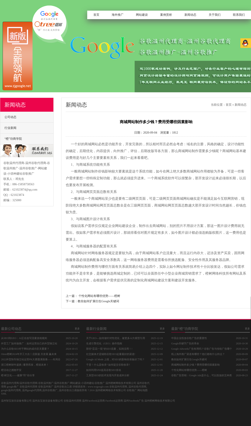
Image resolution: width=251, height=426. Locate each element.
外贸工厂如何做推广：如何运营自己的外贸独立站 (29, 343)
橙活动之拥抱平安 (11, 370)
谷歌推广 (132, 390)
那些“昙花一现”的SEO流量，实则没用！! (109, 348)
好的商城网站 (88, 144)
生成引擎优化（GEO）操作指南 (104, 343)
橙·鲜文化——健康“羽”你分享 (18, 375)
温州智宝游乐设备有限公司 (16, 400)
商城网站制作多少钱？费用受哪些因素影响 (195, 364)
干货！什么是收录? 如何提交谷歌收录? (108, 364)
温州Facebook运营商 (93, 400)
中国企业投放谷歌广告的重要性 (189, 338)
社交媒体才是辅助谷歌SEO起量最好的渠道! (110, 354)
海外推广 (118, 14)
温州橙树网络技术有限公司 (159, 400)
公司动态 (10, 117)
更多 (77, 328)
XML (4, 393)
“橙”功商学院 (13, 138)
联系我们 (239, 14)
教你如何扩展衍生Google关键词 (98, 301)
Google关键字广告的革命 (185, 343)
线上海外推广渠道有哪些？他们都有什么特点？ (198, 354)
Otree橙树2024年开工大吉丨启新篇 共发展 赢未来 (29, 354)
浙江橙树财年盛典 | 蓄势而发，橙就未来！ (25, 364)
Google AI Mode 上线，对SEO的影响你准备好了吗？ (115, 359)
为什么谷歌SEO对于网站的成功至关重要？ (25, 348)
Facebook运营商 (114, 400)
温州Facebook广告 (134, 400)
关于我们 (215, 14)
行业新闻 (10, 128)
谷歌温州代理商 (72, 400)
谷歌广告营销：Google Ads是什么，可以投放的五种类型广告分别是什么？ (201, 376)
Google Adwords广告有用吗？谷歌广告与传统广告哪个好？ (201, 349)
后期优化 (86, 151)
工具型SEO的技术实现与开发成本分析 (107, 375)
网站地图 (142, 390)
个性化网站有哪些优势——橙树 (99, 296)
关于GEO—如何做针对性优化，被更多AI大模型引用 (115, 338)
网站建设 (142, 14)
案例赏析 (166, 14)
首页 (96, 14)
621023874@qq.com (24, 189)
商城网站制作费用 (84, 266)
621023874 (17, 195)
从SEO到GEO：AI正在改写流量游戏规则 (24, 338)
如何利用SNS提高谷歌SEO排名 (103, 370)
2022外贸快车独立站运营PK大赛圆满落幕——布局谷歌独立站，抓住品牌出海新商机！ (30, 360)
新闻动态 (190, 14)
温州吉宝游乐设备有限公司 (47, 400)
